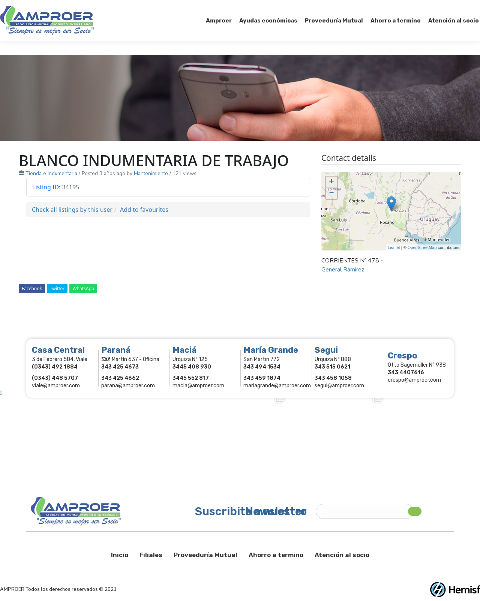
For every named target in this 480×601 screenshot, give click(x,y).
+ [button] (331, 182)
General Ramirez (342, 269)
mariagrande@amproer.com (277, 385)
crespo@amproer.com (414, 380)
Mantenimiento (151, 173)
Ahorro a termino (276, 555)
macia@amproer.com (198, 385)
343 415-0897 (83, 6)
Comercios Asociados (433, 6)
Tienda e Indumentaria (51, 173)
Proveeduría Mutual (205, 555)
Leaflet (394, 247)
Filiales (151, 555)
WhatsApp (83, 288)
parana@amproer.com (128, 385)
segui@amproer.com (339, 385)
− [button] (331, 193)
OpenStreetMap (422, 247)
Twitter (57, 288)
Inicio (119, 555)
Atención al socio (342, 555)
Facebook (32, 288)
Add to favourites (144, 209)
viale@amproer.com (56, 385)
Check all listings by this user (72, 209)
